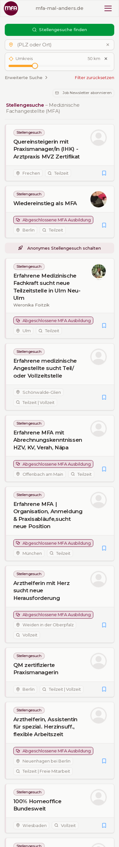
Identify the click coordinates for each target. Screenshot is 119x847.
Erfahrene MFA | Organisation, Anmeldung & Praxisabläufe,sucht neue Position (48, 515)
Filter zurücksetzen (94, 77)
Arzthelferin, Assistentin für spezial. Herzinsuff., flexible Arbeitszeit (45, 726)
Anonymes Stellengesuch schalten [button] (59, 248)
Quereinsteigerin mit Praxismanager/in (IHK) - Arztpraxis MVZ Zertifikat (46, 148)
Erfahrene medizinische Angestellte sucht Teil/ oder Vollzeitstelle (45, 368)
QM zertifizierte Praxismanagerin (35, 669)
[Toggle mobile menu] (108, 8)
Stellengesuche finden (59, 29)
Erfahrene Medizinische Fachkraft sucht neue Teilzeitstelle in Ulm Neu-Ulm (47, 286)
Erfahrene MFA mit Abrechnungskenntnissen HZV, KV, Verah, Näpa (48, 439)
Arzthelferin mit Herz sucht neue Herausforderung (41, 590)
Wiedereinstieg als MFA (45, 203)
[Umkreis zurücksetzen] (106, 59)
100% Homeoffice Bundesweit (37, 805)
